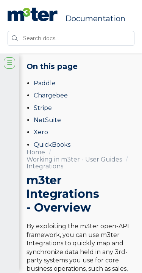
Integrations (45, 166)
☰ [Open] (9, 62)
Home (36, 152)
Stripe (43, 107)
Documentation (95, 18)
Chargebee (51, 95)
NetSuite (47, 120)
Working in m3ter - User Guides (74, 159)
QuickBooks (52, 144)
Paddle (45, 83)
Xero (41, 132)
